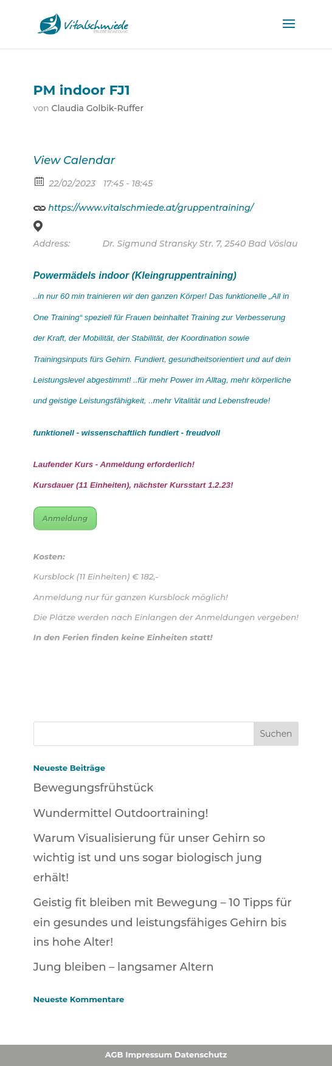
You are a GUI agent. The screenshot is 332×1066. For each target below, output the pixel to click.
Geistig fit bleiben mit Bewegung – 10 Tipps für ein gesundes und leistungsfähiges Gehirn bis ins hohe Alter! (162, 922)
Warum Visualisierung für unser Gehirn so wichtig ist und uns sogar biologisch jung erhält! (149, 858)
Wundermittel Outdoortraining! (121, 813)
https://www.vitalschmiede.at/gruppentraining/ (143, 206)
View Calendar (74, 160)
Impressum (148, 1054)
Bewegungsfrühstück (93, 787)
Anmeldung (65, 518)
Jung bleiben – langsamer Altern (123, 967)
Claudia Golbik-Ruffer (97, 108)
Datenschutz (201, 1054)
